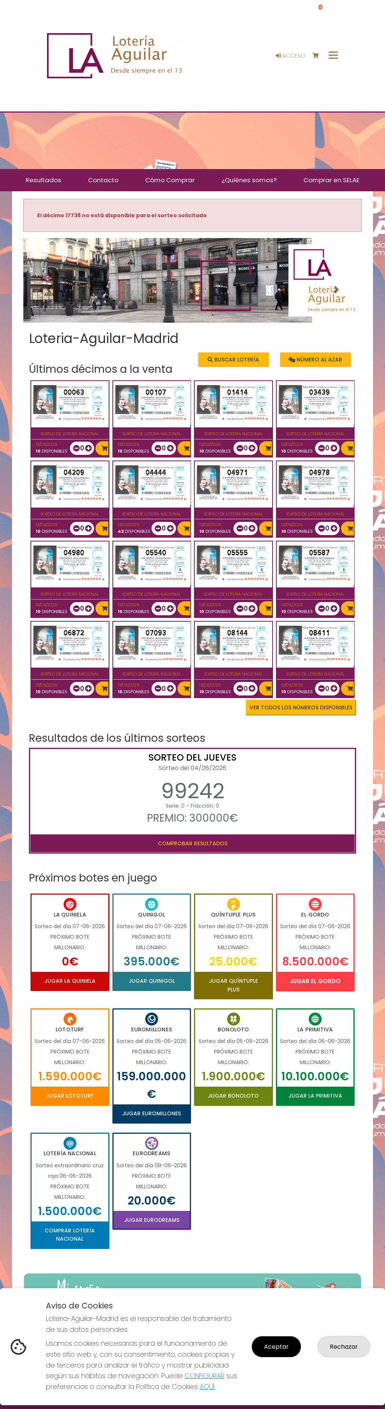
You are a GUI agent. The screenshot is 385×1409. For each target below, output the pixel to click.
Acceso (290, 55)
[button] (48, 290)
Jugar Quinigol (152, 981)
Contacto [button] (103, 180)
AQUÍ (207, 1386)
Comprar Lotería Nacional (70, 1235)
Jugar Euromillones (151, 1113)
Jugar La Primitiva (315, 1095)
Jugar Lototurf (70, 1095)
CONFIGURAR (204, 1375)
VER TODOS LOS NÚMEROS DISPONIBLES (301, 707)
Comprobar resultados (192, 843)
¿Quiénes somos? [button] (249, 180)
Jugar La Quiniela (69, 981)
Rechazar (344, 1346)
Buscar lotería (233, 359)
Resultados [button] (43, 180)
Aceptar (276, 1346)
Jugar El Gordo (315, 981)
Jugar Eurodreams (151, 1220)
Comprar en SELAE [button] (331, 180)
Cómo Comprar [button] (170, 180)
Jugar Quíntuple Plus (233, 985)
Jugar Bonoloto (233, 1095)
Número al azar (315, 359)
